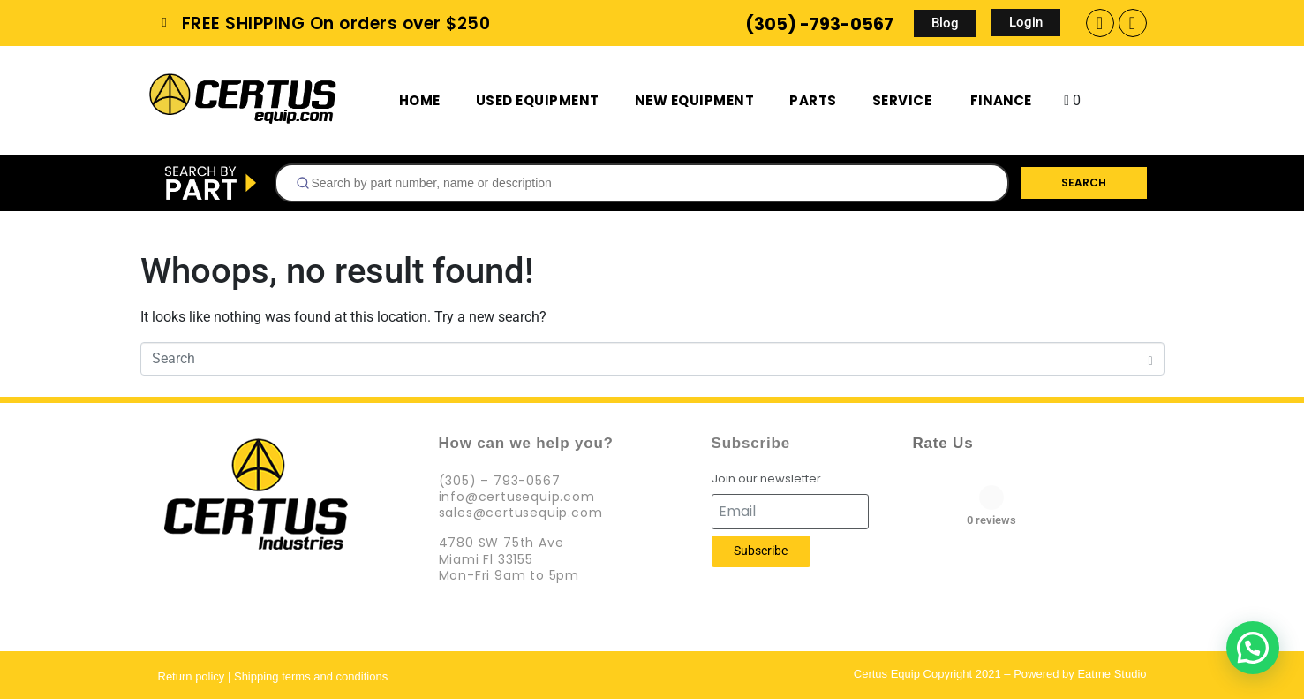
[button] (1252, 647)
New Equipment (695, 100)
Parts (813, 100)
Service (902, 100)
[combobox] (642, 182)
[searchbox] (649, 183)
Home (420, 100)
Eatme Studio (1111, 673)
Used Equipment (537, 100)
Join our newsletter (766, 479)
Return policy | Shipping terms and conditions (273, 676)
